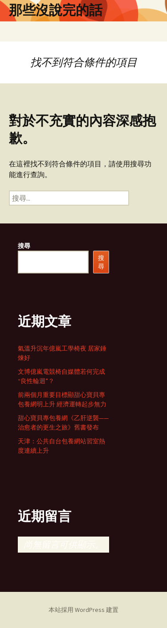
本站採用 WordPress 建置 (83, 610)
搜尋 (24, 246)
